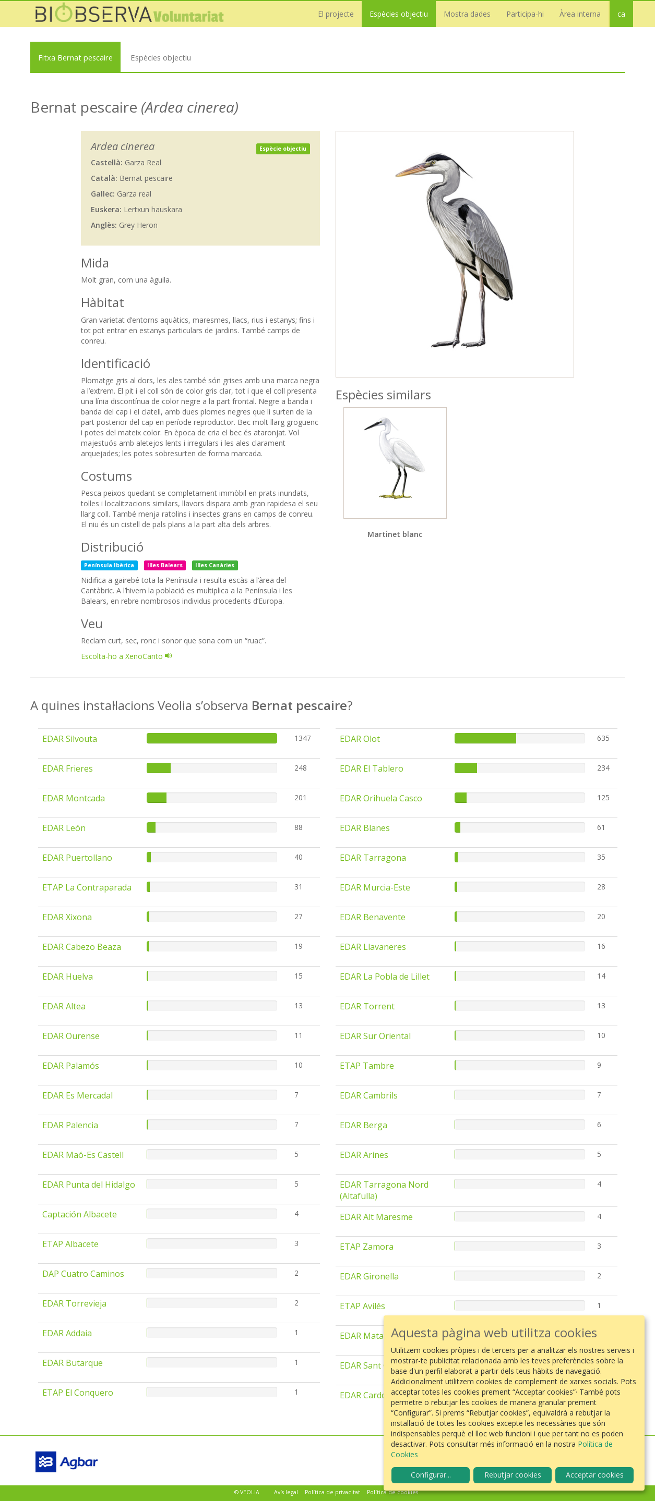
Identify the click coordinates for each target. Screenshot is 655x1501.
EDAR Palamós (70, 1065)
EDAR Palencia (70, 1125)
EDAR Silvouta (69, 739)
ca (621, 14)
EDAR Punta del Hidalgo (88, 1184)
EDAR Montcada (73, 798)
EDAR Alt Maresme (376, 1217)
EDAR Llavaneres (373, 947)
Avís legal (286, 1492)
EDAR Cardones (370, 1395)
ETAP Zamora (367, 1246)
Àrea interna (580, 14)
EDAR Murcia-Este (375, 887)
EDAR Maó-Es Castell (83, 1155)
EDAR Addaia (67, 1333)
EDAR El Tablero (371, 768)
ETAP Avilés (362, 1306)
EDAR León (64, 828)
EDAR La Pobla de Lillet (385, 976)
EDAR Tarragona (373, 857)
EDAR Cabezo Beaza (81, 947)
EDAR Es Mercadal (77, 1095)
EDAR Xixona (67, 917)
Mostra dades (467, 14)
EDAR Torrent (367, 1006)
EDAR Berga (363, 1125)
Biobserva (134, 14)
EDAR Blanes (365, 828)
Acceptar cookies (595, 1475)
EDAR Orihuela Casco (381, 798)
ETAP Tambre (367, 1065)
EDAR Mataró (366, 1335)
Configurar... (431, 1475)
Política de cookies (392, 1492)
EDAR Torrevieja (74, 1303)
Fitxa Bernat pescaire (75, 57)
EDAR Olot (360, 739)
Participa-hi (525, 14)
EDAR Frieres (67, 768)
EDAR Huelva (67, 976)
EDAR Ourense (71, 1036)
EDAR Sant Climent (376, 1365)
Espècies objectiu (399, 14)
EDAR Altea (64, 1006)
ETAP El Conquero (77, 1392)
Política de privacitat (332, 1492)
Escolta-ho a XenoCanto (126, 656)
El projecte (336, 14)
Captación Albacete (79, 1214)
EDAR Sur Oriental (375, 1036)
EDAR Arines (364, 1155)
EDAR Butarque (72, 1363)
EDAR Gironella (369, 1276)
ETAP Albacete (70, 1244)
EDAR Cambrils (369, 1095)
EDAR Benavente (373, 917)
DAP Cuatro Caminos (83, 1273)
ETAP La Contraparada (87, 887)
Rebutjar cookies (512, 1475)
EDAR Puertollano (77, 857)
